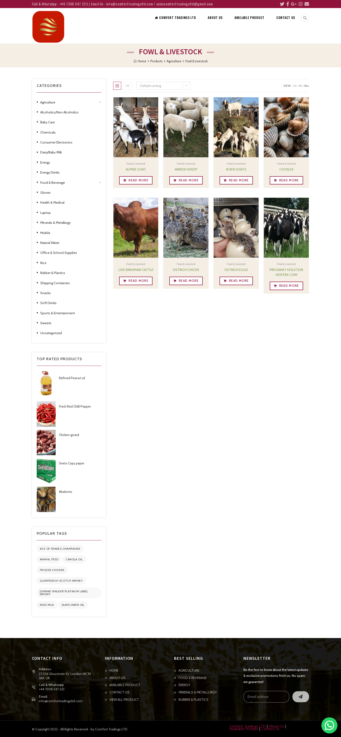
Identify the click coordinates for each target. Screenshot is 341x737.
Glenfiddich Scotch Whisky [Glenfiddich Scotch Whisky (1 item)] (61, 580)
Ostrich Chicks (186, 270)
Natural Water (49, 243)
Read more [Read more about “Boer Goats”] (239, 180)
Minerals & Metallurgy (55, 222)
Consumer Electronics (56, 142)
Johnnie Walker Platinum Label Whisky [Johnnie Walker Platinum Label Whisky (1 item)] (64, 592)
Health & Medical (52, 202)
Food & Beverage (52, 182)
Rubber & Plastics (52, 273)
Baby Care (47, 122)
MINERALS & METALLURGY (198, 692)
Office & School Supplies (58, 253)
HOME (113, 670)
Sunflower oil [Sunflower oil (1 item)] (73, 605)
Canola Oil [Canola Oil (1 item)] (74, 559)
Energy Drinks (50, 172)
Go (300, 696)
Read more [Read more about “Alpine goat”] (138, 180)
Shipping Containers (55, 283)
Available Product (243, 729)
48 (300, 85)
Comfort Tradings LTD (247, 726)
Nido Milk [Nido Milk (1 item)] (47, 605)
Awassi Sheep (186, 169)
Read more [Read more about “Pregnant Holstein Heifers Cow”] (289, 286)
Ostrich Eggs (236, 270)
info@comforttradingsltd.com (60, 701)
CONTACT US (119, 692)
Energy (45, 162)
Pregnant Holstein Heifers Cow (286, 272)
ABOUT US (117, 678)
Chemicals (48, 132)
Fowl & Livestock (135, 163)
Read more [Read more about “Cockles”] (289, 180)
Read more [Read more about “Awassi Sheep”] (189, 180)
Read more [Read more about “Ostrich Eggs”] (239, 281)
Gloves (45, 192)
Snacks (45, 293)
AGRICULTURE (189, 670)
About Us (276, 726)
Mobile (45, 233)
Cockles (286, 169)
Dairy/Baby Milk (51, 152)
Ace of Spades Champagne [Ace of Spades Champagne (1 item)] (60, 548)
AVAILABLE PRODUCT (124, 685)
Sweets (45, 323)
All (306, 85)
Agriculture (47, 102)
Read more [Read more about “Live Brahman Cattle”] (138, 281)
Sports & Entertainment (57, 313)
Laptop (45, 213)
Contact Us (270, 729)
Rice (43, 263)
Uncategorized (51, 333)
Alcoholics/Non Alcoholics (59, 112)
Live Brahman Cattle (135, 270)
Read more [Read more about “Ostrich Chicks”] (189, 281)
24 (294, 85)
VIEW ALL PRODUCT (124, 699)
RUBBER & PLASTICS (193, 699)
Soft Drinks (48, 303)
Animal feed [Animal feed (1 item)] (49, 559)
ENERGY (184, 685)
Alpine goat (136, 169)
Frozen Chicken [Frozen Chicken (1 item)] (52, 570)
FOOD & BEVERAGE (192, 678)
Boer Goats (236, 169)
